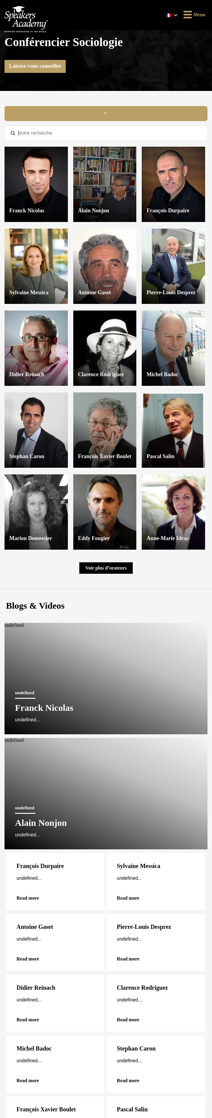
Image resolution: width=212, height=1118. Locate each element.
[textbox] (106, 133)
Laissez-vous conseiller (35, 66)
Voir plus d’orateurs (106, 567)
